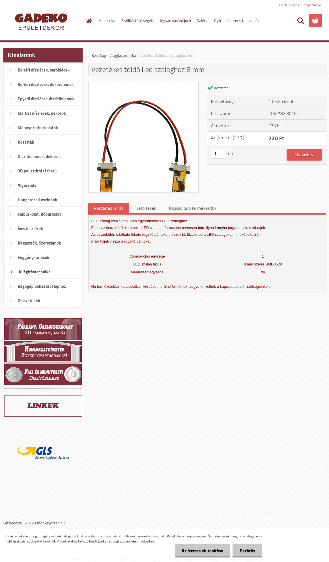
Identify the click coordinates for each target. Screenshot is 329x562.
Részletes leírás (109, 208)
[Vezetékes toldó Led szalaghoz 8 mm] (144, 84)
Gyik (217, 20)
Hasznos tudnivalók (243, 20)
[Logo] (42, 21)
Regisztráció (312, 5)
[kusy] (218, 154)
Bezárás (247, 550)
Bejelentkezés (289, 5)
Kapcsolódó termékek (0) (192, 208)
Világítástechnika (122, 55)
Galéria (202, 20)
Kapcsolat (107, 20)
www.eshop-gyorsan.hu (45, 523)
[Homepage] (88, 20)
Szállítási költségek (137, 20)
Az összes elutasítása (202, 550)
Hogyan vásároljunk (174, 20)
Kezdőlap (99, 55)
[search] (300, 20)
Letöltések (146, 208)
